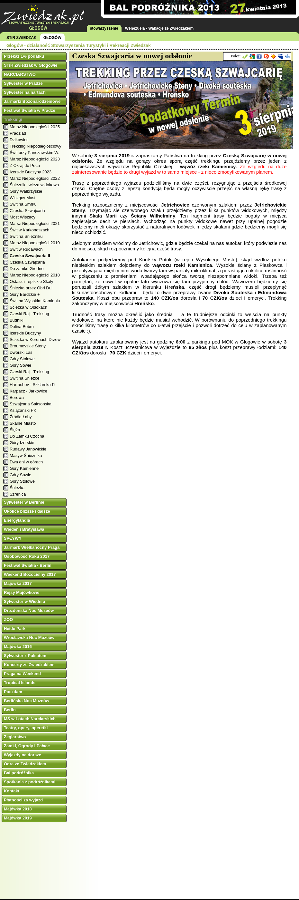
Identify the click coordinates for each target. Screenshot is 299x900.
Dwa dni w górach (26, 462)
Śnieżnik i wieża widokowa (34, 184)
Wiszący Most (22, 197)
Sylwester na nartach (25, 92)
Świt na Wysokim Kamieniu (35, 300)
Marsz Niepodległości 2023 (35, 159)
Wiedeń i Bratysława (24, 529)
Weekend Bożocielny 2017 (30, 574)
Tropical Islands (19, 682)
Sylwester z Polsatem (25, 655)
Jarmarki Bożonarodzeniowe (32, 101)
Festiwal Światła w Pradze (29, 110)
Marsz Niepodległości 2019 (35, 242)
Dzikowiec (19, 139)
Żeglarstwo (15, 736)
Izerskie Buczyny (25, 333)
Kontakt (11, 791)
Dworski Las (21, 352)
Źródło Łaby (21, 416)
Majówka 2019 (18, 818)
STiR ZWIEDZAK (21, 37)
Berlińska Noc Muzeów (26, 700)
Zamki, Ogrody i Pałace (27, 745)
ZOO (8, 619)
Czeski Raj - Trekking (29, 313)
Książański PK (23, 410)
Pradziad (18, 133)
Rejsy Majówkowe (22, 592)
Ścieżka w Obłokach (28, 307)
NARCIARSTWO (20, 74)
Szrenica (18, 494)
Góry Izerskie (22, 442)
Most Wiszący (22, 217)
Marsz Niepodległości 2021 (35, 223)
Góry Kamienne (24, 468)
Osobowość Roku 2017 (27, 556)
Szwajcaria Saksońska (30, 404)
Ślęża (15, 429)
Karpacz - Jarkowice (28, 391)
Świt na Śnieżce (25, 378)
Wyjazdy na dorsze (22, 754)
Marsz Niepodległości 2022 (35, 178)
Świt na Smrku (23, 204)
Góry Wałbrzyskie (26, 191)
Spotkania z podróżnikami (29, 781)
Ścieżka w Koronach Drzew (35, 339)
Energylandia (17, 520)
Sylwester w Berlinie (24, 502)
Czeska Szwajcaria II (30, 255)
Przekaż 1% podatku (24, 56)
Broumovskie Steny (28, 346)
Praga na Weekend (22, 673)
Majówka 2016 (18, 646)
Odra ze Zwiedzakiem (25, 763)
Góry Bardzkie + (25, 294)
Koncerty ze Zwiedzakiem (29, 664)
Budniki (16, 320)
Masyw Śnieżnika (26, 455)
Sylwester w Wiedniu (24, 601)
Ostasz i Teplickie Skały (31, 281)
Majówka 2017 (18, 583)
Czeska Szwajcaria (27, 210)
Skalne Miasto (23, 423)
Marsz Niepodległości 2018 (35, 275)
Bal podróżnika (19, 772)
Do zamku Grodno (27, 268)
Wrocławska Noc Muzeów (29, 637)
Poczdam (13, 691)
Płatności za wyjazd (23, 800)
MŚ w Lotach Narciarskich (30, 718)
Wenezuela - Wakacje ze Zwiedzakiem (159, 28)
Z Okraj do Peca (25, 165)
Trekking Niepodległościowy (35, 146)
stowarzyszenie (104, 28)
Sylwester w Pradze (23, 83)
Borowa (17, 397)
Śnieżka (17, 487)
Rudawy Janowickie (28, 449)
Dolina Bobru (22, 326)
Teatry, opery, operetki (26, 727)
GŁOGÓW (52, 37)
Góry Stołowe (22, 358)
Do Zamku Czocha (27, 436)
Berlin (10, 709)
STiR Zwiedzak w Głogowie (31, 65)
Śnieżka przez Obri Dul (31, 287)
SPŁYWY (13, 538)
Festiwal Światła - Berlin (27, 565)
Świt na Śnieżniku (26, 236)
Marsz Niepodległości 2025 (35, 126)
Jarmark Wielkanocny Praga (31, 547)
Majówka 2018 (18, 809)
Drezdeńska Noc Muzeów (29, 610)
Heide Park (14, 628)
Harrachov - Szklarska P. (32, 384)
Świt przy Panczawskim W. (34, 152)
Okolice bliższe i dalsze (27, 511)
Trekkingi (13, 119)
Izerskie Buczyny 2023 (30, 171)
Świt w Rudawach (26, 249)
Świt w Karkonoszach (30, 229)
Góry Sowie (20, 365)
